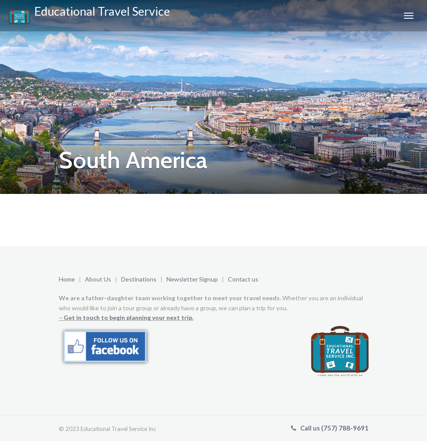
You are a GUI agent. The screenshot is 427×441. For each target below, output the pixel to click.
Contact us (243, 279)
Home (67, 279)
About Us (98, 279)
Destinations (138, 279)
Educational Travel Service (89, 14)
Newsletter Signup (192, 279)
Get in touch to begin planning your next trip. (128, 317)
